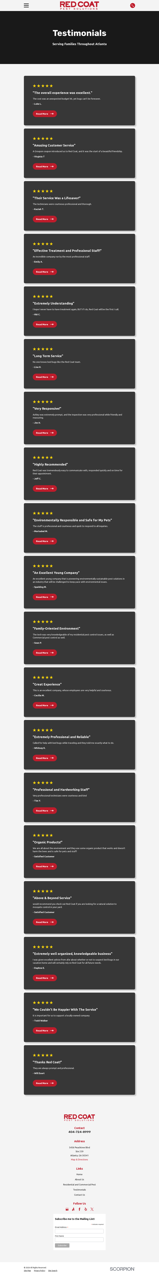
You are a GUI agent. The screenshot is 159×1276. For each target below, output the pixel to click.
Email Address (61, 1227)
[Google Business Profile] (67, 1209)
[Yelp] (85, 1209)
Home (79, 1174)
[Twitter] (92, 1209)
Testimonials (79, 1189)
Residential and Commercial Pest (79, 1184)
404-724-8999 (79, 1132)
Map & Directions (79, 1159)
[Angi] (73, 1209)
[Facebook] (79, 1209)
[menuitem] (27, 1270)
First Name (59, 1236)
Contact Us (79, 1195)
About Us (79, 1179)
